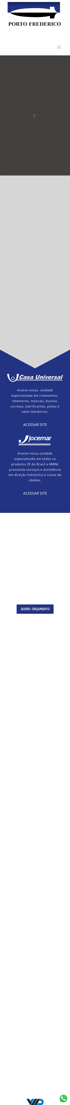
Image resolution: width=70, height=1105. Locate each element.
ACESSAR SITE (35, 424)
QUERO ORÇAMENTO (35, 609)
